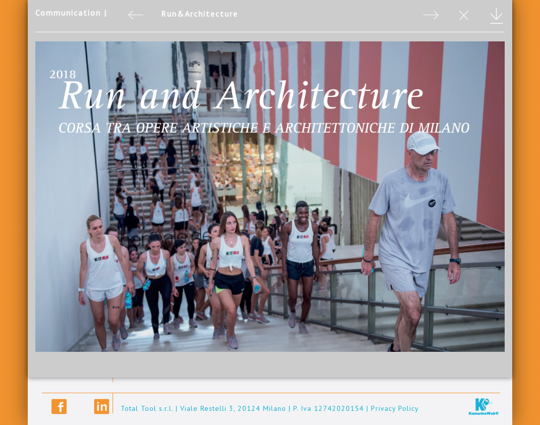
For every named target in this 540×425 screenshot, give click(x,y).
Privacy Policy (395, 408)
